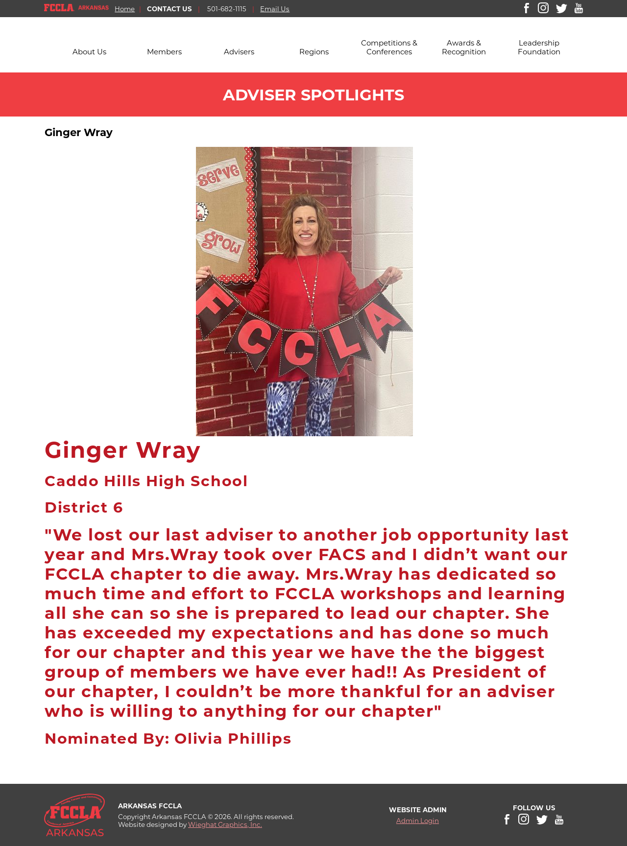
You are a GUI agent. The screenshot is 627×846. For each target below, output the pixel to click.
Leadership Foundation (539, 47)
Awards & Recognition (464, 47)
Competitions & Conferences (389, 47)
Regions (314, 51)
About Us (89, 51)
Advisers (239, 51)
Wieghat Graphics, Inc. (225, 824)
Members (164, 51)
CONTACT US (169, 9)
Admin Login (417, 820)
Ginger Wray (80, 132)
